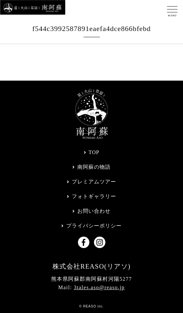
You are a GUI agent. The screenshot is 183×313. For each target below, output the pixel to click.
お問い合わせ (94, 211)
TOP (94, 152)
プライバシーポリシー (94, 225)
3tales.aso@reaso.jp (99, 287)
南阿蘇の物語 (94, 167)
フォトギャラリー (94, 196)
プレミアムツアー (94, 181)
